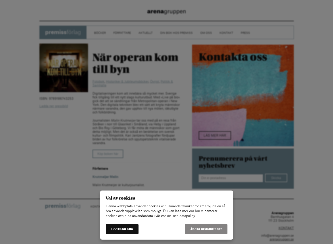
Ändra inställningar (206, 229)
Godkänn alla (122, 229)
